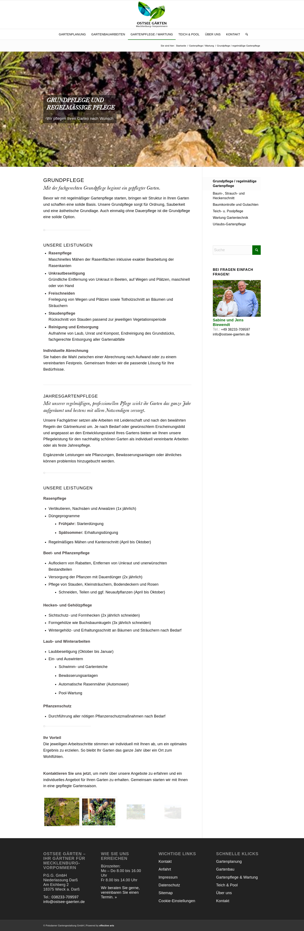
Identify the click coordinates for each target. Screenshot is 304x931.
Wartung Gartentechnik (230, 217)
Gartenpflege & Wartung (237, 877)
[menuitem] (72, 34)
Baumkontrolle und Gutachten (236, 204)
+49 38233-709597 (235, 329)
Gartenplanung (229, 861)
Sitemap (166, 893)
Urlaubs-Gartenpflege (229, 224)
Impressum (168, 877)
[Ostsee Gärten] (152, 14)
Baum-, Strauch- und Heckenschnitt (229, 196)
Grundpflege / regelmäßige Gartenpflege (234, 183)
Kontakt (165, 861)
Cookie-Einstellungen (177, 901)
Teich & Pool (227, 885)
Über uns (224, 893)
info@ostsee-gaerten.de (231, 334)
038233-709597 (65, 897)
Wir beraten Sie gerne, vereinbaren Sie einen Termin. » (120, 892)
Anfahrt (165, 869)
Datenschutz (169, 885)
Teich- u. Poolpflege (228, 211)
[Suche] (245, 34)
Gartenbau (225, 869)
